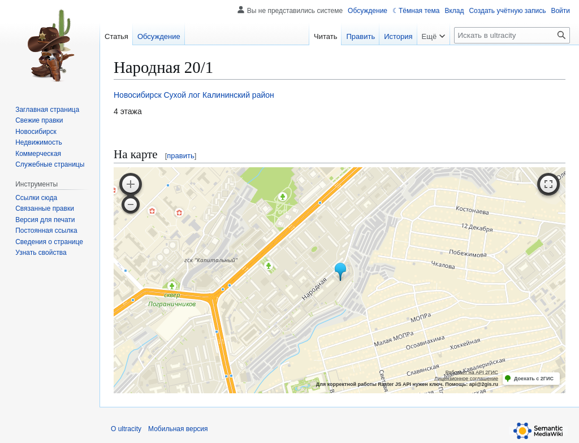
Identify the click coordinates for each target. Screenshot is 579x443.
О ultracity (126, 429)
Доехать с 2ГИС (534, 378)
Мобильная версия (178, 429)
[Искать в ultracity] (512, 35)
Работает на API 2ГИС (472, 372)
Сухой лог (181, 94)
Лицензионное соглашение (466, 378)
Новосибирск (138, 94)
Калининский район (238, 94)
